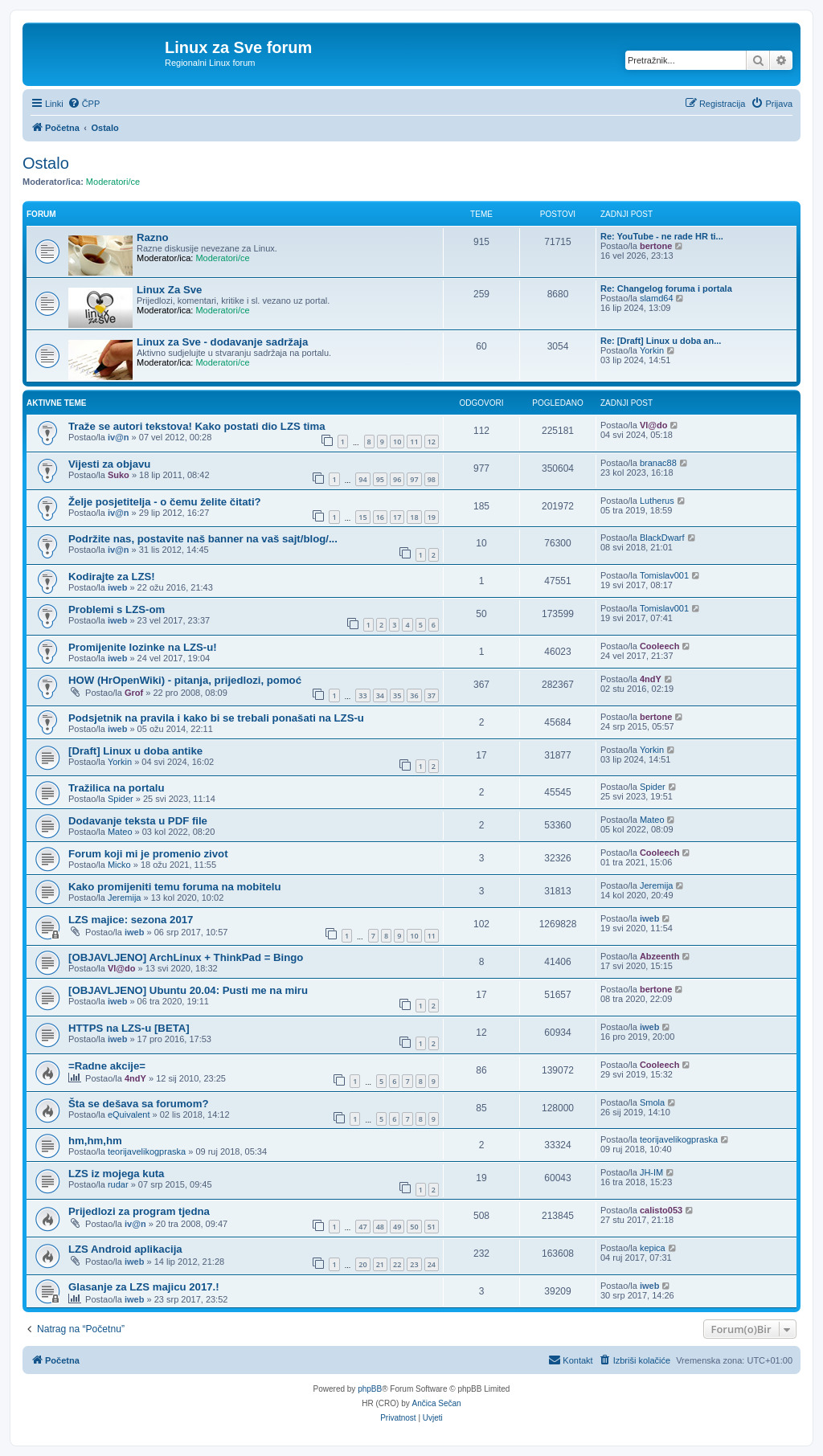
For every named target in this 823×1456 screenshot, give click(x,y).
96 (397, 479)
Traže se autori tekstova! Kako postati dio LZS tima (197, 426)
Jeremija (124, 897)
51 (432, 1226)
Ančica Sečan (436, 1403)
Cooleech (660, 646)
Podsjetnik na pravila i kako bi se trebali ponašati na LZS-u (216, 718)
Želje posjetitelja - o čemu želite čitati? (164, 502)
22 (397, 1264)
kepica (652, 1248)
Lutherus (657, 500)
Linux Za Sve (169, 290)
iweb (117, 587)
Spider (120, 799)
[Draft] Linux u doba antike (135, 751)
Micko (119, 864)
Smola (652, 1102)
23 (414, 1264)
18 (414, 517)
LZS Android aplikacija (125, 1249)
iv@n (118, 437)
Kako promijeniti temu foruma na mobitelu (174, 887)
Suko (118, 475)
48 (380, 1226)
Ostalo (46, 163)
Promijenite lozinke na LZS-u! (142, 647)
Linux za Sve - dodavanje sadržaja (222, 342)
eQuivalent (129, 1114)
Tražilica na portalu (116, 788)
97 (414, 479)
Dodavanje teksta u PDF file (137, 821)
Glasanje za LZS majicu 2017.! (143, 1287)
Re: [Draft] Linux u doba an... (660, 341)
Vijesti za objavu (109, 464)
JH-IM (651, 1172)
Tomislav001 (664, 575)
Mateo (120, 831)
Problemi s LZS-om (116, 609)
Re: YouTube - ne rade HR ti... (661, 236)
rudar (118, 1184)
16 (380, 517)
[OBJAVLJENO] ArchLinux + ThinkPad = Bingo (185, 957)
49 (397, 1226)
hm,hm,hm (95, 1141)
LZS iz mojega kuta (116, 1174)
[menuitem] (84, 103)
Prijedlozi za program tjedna (139, 1211)
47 (362, 1226)
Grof (134, 692)
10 (397, 441)
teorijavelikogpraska (147, 1151)
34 (380, 695)
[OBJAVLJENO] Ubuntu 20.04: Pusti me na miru (188, 990)
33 (362, 695)
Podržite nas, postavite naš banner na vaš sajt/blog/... (203, 539)
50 (414, 1226)
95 (380, 479)
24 (432, 1264)
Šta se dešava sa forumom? (138, 1104)
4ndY (650, 679)
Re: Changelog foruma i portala (666, 288)
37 (432, 695)
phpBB (370, 1388)
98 (432, 479)
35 (397, 695)
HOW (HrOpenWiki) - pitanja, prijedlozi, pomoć (184, 680)
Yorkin (652, 350)
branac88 (658, 463)
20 (362, 1264)
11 (414, 441)
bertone (656, 246)
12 (432, 441)
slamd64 (657, 298)
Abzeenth (660, 956)
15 (362, 517)
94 (362, 479)
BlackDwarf (662, 537)
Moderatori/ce (113, 181)
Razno (153, 237)
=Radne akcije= (106, 1066)
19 (432, 517)
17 (397, 517)
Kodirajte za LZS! (111, 577)
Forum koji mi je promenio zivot (148, 854)
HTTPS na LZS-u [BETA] (129, 1028)
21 (380, 1264)
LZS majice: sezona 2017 (130, 920)
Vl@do (654, 425)
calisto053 (661, 1210)
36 (414, 695)
